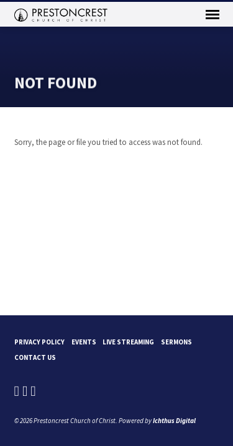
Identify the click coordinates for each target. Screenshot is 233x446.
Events (83, 342)
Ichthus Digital (174, 420)
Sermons (176, 342)
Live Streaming (128, 342)
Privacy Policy (39, 342)
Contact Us (35, 357)
